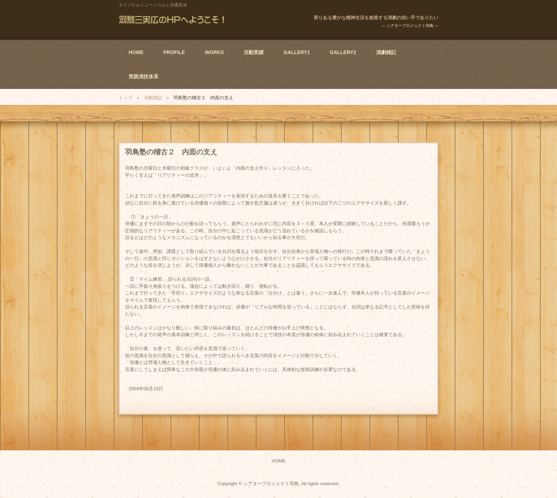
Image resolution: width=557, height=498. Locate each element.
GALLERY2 (343, 52)
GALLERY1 (296, 52)
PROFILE (174, 52)
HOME (136, 52)
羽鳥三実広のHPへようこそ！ (173, 19)
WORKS (214, 52)
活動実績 (254, 52)
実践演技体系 (143, 76)
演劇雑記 (386, 52)
